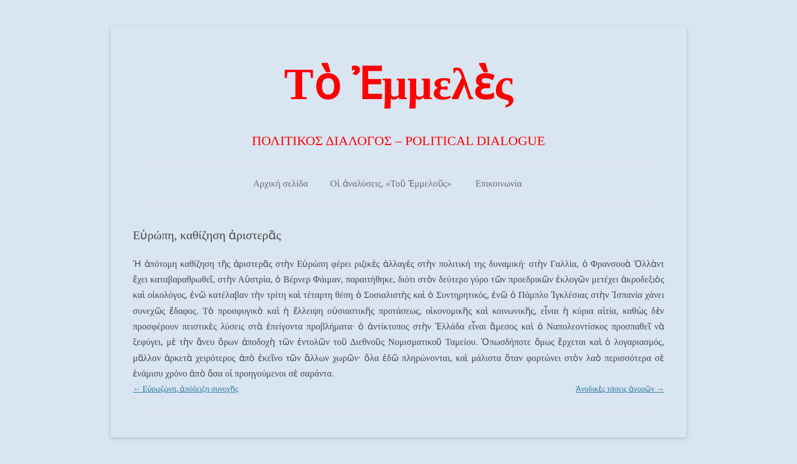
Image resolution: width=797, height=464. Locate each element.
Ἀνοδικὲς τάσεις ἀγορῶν (620, 389)
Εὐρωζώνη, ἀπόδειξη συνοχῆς (185, 389)
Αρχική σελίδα (280, 183)
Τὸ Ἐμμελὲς (398, 84)
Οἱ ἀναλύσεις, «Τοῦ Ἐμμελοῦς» (390, 183)
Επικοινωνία (498, 183)
